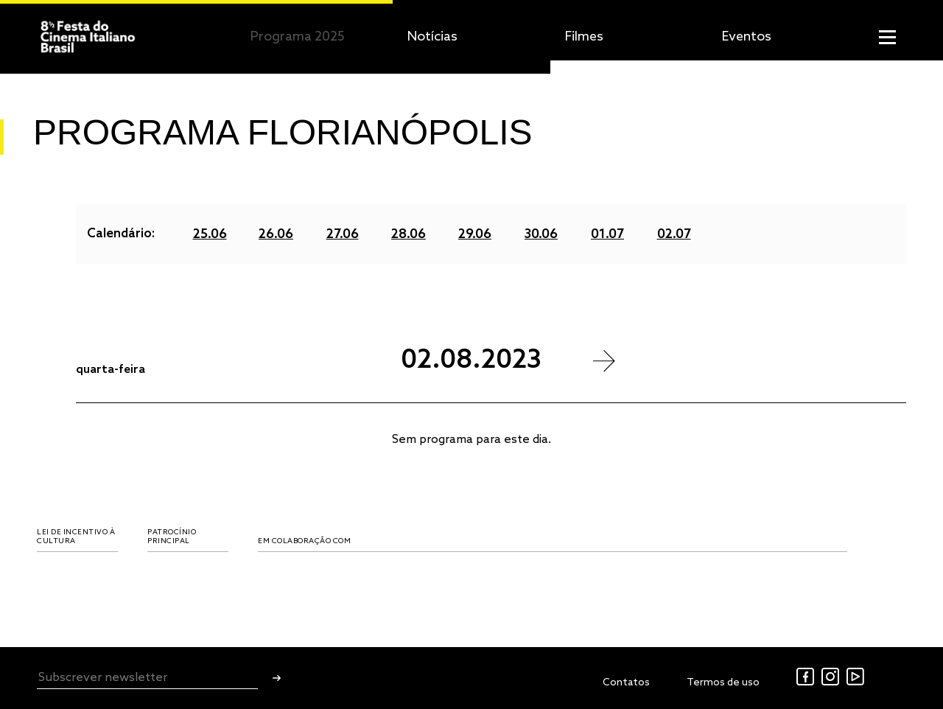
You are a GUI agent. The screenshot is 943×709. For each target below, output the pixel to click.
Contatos (626, 683)
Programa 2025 (297, 37)
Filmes (584, 37)
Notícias (432, 37)
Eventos (746, 37)
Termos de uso (723, 683)
